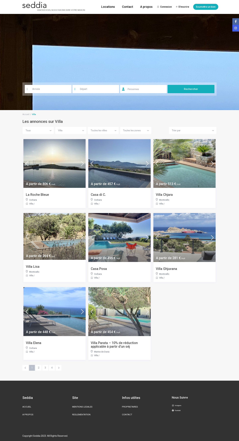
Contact (127, 6)
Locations (108, 6)
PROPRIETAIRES (130, 406)
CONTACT (127, 414)
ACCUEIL (27, 406)
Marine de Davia (101, 351)
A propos (146, 6)
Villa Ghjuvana (166, 269)
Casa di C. (98, 194)
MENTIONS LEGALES (83, 406)
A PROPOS (28, 414)
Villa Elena (33, 343)
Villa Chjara (164, 194)
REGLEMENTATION (82, 414)
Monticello (164, 200)
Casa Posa (99, 269)
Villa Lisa (33, 266)
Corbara (33, 200)
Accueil (25, 114)
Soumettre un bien (206, 6)
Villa (31, 203)
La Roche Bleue (37, 194)
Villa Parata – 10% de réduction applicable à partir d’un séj (114, 344)
